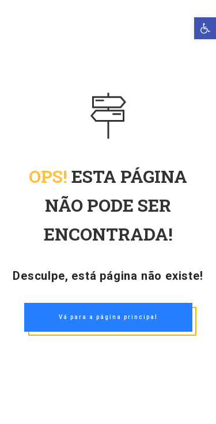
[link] (205, 28)
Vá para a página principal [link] (108, 317)
